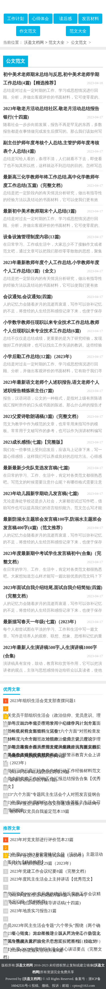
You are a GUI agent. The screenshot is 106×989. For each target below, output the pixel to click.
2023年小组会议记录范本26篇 (37, 756)
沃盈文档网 (34, 43)
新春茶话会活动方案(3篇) (33, 779)
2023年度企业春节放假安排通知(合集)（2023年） (56, 803)
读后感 (65, 18)
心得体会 (40, 18)
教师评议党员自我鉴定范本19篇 (39, 811)
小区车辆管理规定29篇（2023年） (41, 863)
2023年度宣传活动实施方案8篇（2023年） (49, 895)
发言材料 (90, 18)
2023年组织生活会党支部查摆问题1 (43, 700)
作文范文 (28, 31)
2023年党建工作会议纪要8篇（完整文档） (49, 871)
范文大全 (78, 31)
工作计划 (15, 18)
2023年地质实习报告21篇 (33, 911)
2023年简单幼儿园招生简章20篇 (39, 772)
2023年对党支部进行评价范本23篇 (41, 839)
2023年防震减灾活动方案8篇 (36, 950)
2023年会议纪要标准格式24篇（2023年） (48, 855)
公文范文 (79, 43)
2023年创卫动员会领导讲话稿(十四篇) (45, 903)
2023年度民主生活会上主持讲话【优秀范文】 (52, 879)
